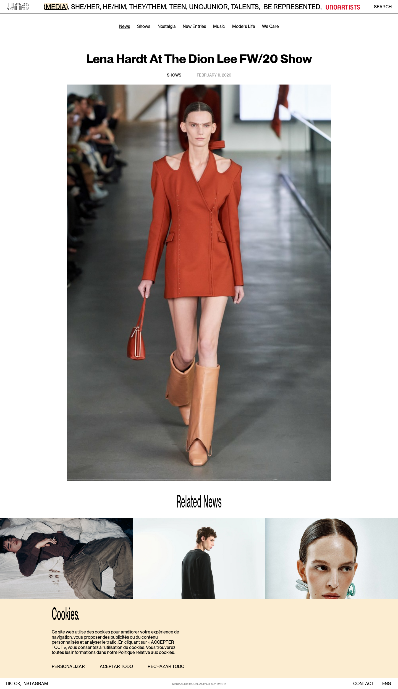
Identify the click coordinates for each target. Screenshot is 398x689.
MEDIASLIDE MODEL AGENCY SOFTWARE (199, 683)
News (124, 26)
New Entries (194, 26)
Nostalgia (167, 26)
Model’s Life (243, 26)
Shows (143, 26)
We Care (270, 26)
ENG (386, 684)
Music (219, 26)
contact (363, 684)
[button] (68, 666)
